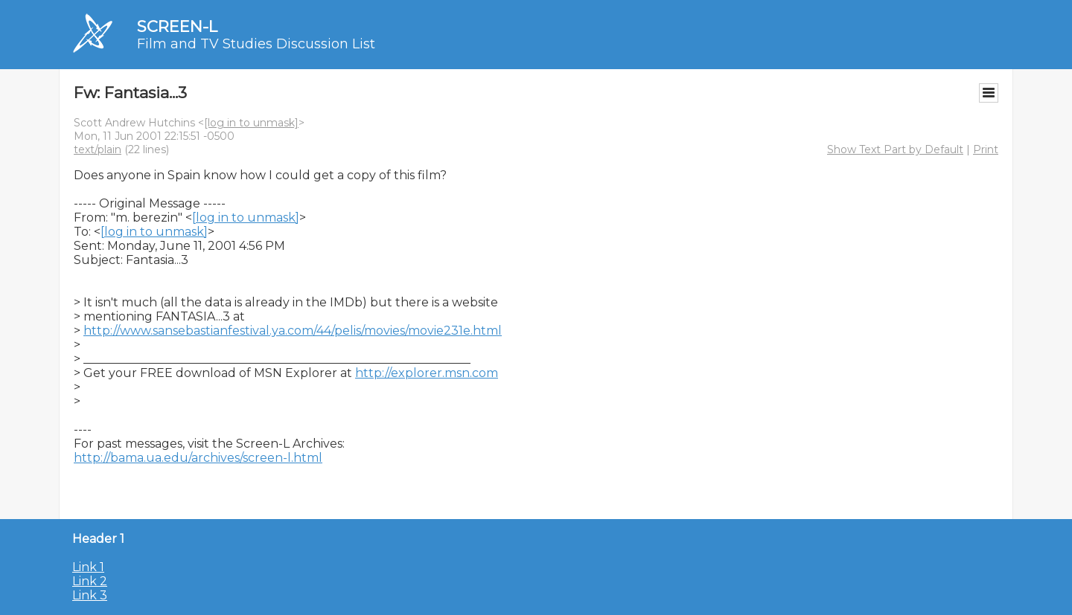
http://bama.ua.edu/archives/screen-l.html (198, 458)
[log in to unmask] (251, 122)
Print (985, 149)
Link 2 (89, 581)
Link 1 (88, 567)
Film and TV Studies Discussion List (256, 44)
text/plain (97, 149)
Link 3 (89, 595)
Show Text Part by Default (895, 149)
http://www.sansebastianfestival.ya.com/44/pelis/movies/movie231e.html (292, 330)
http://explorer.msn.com (426, 373)
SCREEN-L (177, 26)
